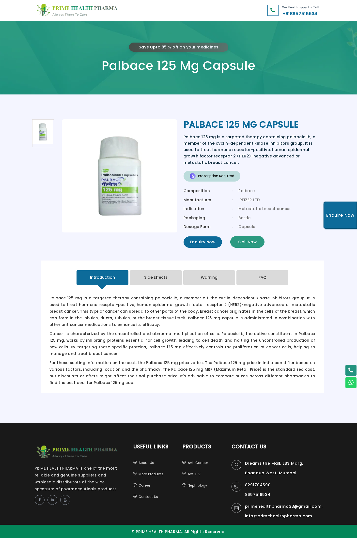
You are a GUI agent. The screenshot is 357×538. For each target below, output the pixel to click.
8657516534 (258, 494)
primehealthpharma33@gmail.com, (284, 506)
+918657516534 (299, 14)
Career (144, 485)
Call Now (247, 242)
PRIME (91, 11)
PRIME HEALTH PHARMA (82, 452)
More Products (151, 474)
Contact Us (148, 496)
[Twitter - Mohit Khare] (350, 370)
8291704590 (258, 485)
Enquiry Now (203, 242)
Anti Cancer (198, 462)
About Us (146, 462)
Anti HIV (194, 474)
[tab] (102, 277)
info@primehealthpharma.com (278, 516)
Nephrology (197, 485)
